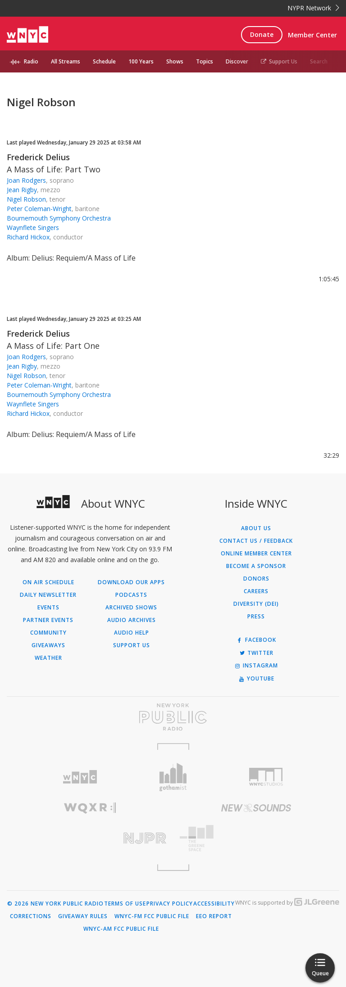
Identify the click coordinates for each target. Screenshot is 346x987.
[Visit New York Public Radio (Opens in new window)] (173, 716)
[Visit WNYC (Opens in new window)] (80, 777)
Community (48, 632)
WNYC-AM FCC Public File (121, 929)
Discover (237, 61)
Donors (256, 578)
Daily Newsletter (48, 595)
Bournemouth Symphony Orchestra (59, 218)
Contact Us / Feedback (256, 541)
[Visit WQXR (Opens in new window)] (90, 808)
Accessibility (214, 903)
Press (256, 616)
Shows (174, 61)
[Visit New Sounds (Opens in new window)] (256, 808)
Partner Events (48, 620)
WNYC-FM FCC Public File (151, 916)
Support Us (279, 61)
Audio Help (131, 632)
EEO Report (214, 916)
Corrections (30, 916)
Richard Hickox (28, 237)
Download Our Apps (131, 582)
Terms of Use (125, 903)
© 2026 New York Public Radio (55, 903)
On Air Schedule (48, 582)
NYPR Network (313, 8)
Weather (48, 658)
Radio (31, 61)
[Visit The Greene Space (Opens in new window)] (256, 838)
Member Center (312, 35)
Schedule (104, 61)
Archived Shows (131, 607)
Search (319, 61)
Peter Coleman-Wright (39, 208)
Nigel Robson (26, 199)
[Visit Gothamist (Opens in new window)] (173, 777)
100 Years (141, 61)
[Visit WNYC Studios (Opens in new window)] (266, 777)
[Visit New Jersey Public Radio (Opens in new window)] (90, 838)
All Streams (65, 61)
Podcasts (131, 595)
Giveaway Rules (83, 916)
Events (48, 607)
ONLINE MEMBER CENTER (256, 553)
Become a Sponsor (256, 566)
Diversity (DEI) (256, 604)
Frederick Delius (38, 157)
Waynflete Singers (33, 227)
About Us (256, 528)
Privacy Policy (169, 903)
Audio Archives (131, 620)
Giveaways (48, 645)
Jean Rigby (22, 189)
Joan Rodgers (26, 180)
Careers (256, 591)
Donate (261, 34)
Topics (204, 61)
